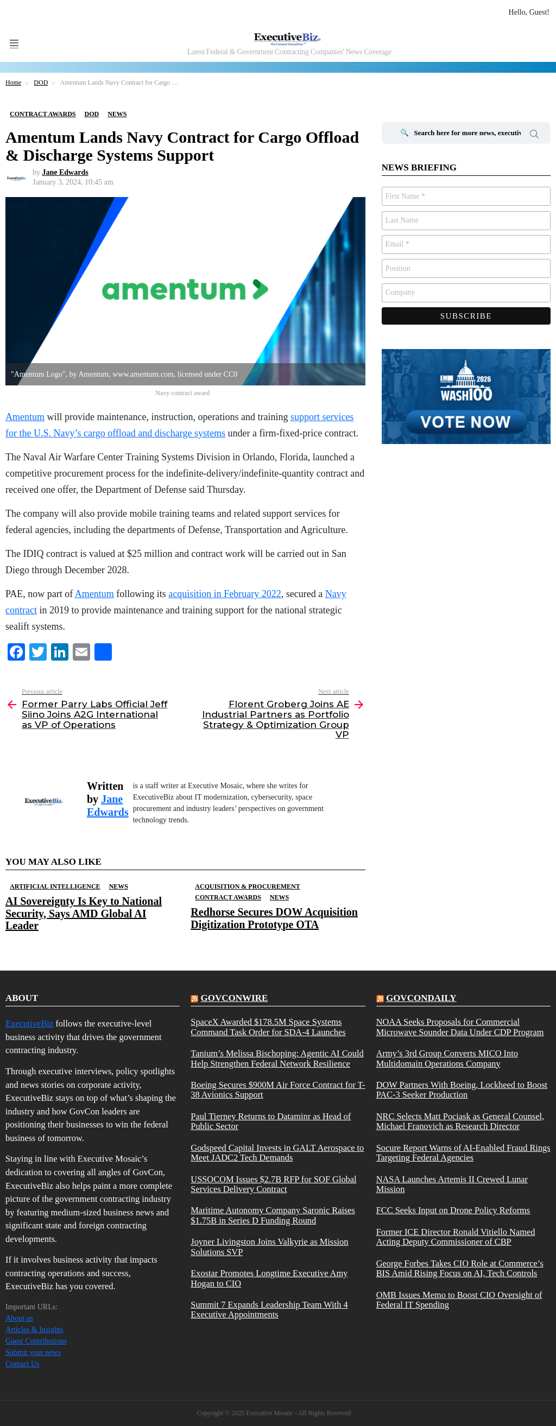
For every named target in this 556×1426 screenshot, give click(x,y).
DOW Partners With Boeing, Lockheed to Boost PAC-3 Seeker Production (461, 1090)
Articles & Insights (34, 1330)
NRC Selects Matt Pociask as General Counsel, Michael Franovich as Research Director (460, 1121)
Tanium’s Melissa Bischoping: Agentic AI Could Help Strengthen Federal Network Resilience (277, 1058)
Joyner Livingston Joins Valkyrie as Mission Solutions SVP (269, 1247)
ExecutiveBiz (29, 1023)
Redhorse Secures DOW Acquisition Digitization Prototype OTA (274, 918)
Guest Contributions (36, 1341)
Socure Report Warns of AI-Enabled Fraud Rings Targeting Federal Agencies (463, 1153)
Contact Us (22, 1364)
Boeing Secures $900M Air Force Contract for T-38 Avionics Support (278, 1090)
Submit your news (33, 1352)
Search (534, 136)
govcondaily (421, 998)
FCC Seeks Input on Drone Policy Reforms (453, 1210)
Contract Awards (228, 897)
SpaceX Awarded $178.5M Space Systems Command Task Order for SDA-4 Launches (268, 1027)
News (118, 886)
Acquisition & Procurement (247, 886)
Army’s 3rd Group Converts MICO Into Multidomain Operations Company (447, 1058)
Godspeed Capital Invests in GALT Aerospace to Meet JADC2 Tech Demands (277, 1153)
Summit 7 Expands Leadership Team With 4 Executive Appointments (269, 1310)
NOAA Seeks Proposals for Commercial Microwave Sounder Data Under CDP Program (460, 1027)
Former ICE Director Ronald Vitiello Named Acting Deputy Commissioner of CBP (455, 1237)
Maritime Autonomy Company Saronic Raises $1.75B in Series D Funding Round (273, 1215)
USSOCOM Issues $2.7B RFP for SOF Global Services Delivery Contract (273, 1184)
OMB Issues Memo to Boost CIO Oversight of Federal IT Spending (459, 1300)
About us (19, 1318)
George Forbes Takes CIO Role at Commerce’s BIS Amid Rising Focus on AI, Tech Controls (460, 1268)
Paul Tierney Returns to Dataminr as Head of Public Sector (271, 1121)
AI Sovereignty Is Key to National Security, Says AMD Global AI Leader (83, 913)
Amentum (94, 593)
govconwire (234, 998)
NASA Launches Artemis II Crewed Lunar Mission (452, 1184)
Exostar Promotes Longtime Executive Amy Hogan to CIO (269, 1278)
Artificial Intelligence (55, 886)
